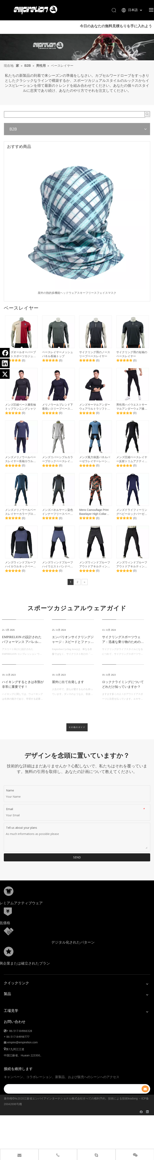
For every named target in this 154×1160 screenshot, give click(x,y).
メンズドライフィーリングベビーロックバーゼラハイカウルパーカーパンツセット (131, 521)
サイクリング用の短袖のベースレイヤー (131, 363)
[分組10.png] (8, 961)
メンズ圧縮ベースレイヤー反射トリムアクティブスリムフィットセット (131, 469)
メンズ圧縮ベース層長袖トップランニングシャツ (20, 416)
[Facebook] (5, 353)
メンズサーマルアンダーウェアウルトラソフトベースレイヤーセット (94, 416)
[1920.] (77, 56)
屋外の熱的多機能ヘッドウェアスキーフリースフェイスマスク (77, 302)
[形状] (8, 900)
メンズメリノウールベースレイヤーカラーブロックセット (20, 521)
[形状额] (8, 941)
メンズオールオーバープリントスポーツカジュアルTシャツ (20, 363)
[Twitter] (5, 374)
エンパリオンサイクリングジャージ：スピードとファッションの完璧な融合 (73, 651)
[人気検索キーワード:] (147, 123)
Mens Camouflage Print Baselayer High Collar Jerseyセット (93, 521)
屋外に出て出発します (68, 691)
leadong (133, 1107)
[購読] (145, 1098)
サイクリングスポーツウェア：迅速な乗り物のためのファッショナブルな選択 (123, 651)
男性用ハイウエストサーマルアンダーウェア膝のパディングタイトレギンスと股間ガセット (131, 416)
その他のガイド (77, 737)
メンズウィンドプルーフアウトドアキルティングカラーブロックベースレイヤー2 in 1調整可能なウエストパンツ (95, 574)
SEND (77, 867)
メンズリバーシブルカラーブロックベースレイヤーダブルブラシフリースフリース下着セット (57, 469)
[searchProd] (74, 123)
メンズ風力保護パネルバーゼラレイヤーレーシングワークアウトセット (94, 469)
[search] (69, 1098)
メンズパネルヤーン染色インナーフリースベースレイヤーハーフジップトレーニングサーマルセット (57, 521)
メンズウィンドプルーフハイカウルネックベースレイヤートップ (20, 574)
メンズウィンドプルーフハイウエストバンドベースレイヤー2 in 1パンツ (57, 574)
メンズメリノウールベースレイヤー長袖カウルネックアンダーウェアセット (20, 469)
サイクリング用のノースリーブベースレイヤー (94, 363)
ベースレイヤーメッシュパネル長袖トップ (57, 363)
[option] (77, 233)
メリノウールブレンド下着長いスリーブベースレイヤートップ (57, 416)
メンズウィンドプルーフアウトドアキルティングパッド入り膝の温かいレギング (131, 574)
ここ (11, 39)
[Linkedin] (5, 363)
